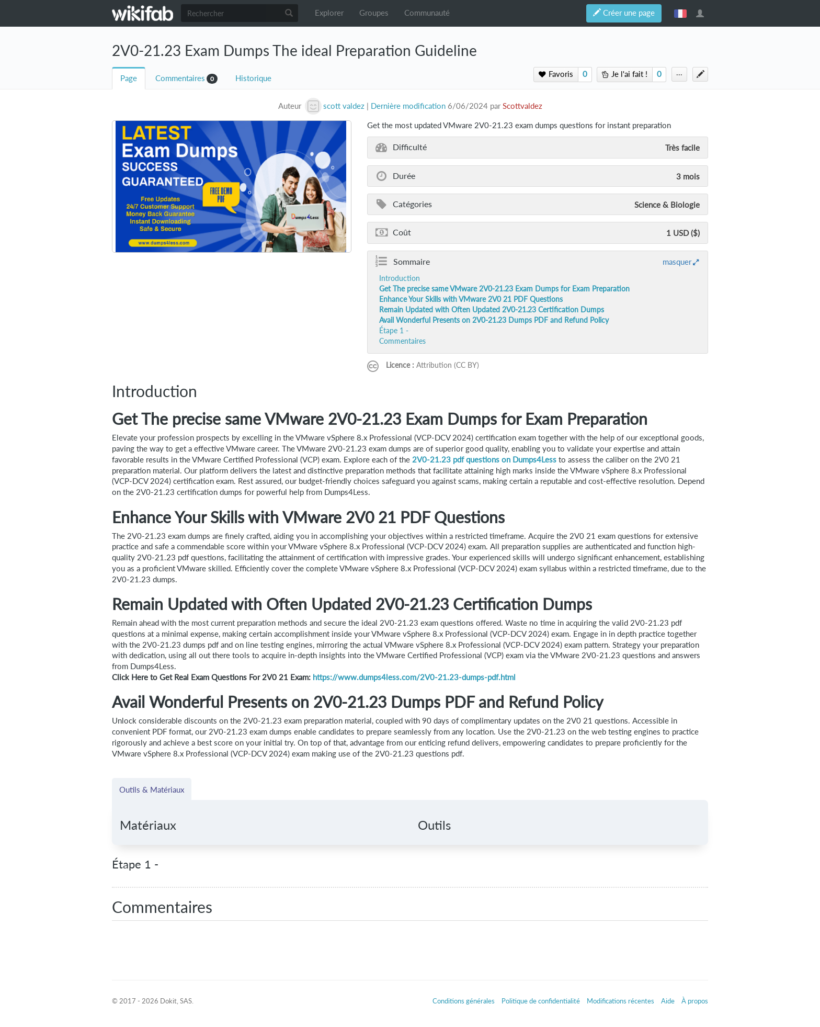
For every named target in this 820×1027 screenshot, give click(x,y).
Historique (253, 78)
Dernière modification (408, 105)
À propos (694, 1001)
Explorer (329, 12)
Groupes (374, 12)
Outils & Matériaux (151, 789)
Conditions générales (463, 1001)
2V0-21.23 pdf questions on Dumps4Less (484, 459)
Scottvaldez (522, 105)
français (680, 13)
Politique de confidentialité (541, 1001)
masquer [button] (677, 261)
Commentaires (180, 78)
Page (128, 78)
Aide (668, 1001)
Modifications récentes (620, 1001)
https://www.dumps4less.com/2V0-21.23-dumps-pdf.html (414, 677)
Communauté (427, 12)
